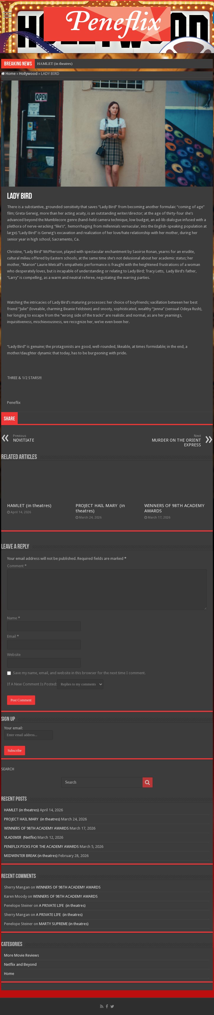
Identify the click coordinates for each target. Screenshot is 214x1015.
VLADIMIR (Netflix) (20, 837)
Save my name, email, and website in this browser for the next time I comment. (79, 673)
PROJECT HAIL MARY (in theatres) (32, 819)
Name (13, 618)
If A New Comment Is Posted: (55, 684)
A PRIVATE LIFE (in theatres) (62, 905)
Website (14, 654)
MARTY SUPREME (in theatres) (64, 924)
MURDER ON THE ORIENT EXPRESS (171, 440)
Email (13, 636)
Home (8, 73)
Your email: (13, 728)
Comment (17, 566)
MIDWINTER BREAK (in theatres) (31, 855)
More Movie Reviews (21, 955)
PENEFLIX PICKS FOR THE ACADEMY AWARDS (41, 846)
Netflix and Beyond (20, 964)
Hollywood (28, 73)
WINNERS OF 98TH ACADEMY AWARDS (36, 828)
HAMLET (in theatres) (55, 63)
